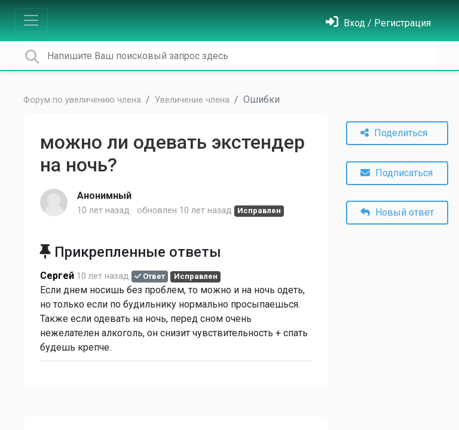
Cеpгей (57, 275)
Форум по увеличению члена (82, 100)
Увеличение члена (192, 100)
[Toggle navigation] (31, 20)
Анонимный (104, 195)
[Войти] (378, 23)
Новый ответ (397, 212)
